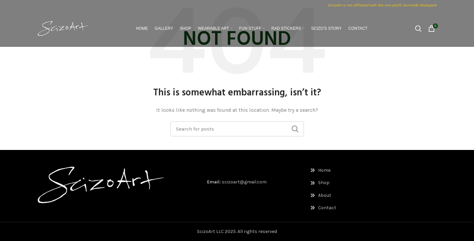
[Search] (418, 28)
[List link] (339, 170)
